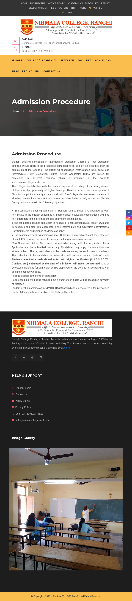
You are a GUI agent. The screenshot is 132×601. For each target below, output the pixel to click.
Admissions (103, 60)
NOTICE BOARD (56, 3)
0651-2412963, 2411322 (27, 413)
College (32, 60)
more (67, 347)
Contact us (20, 394)
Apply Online (21, 400)
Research (67, 60)
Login (67, 12)
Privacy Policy (21, 407)
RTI (97, 3)
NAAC (15, 71)
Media (26, 71)
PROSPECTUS (37, 3)
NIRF (73, 8)
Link (37, 71)
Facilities (84, 60)
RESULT (105, 3)
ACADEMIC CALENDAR (80, 3)
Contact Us (51, 71)
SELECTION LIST (38, 7)
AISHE (83, 8)
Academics (49, 60)
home (15, 111)
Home (17, 60)
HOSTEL (95, 7)
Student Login (21, 388)
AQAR (24, 3)
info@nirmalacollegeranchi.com (31, 420)
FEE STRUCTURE (59, 7)
